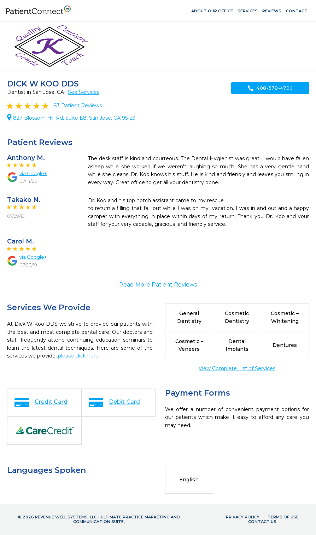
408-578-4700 (270, 88)
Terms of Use (283, 517)
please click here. (79, 356)
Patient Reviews (77, 105)
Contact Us (262, 521)
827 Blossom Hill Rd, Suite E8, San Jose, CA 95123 (74, 118)
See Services (83, 92)
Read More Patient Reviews (158, 284)
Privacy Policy (242, 517)
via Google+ (33, 173)
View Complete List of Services (237, 368)
